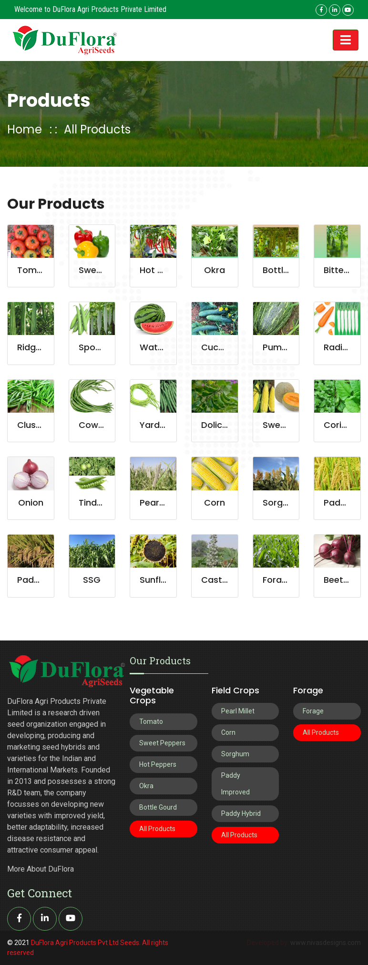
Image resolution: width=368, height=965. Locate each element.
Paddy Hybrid (241, 813)
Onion (30, 502)
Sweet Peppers (162, 743)
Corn (214, 502)
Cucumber (223, 347)
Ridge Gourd (44, 347)
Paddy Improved (235, 784)
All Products (97, 129)
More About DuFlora (40, 869)
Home (24, 129)
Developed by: (268, 942)
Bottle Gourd (158, 807)
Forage (278, 580)
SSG (92, 580)
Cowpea (97, 425)
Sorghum (282, 502)
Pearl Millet (162, 502)
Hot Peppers (166, 270)
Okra (214, 270)
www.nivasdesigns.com (325, 942)
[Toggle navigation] (345, 40)
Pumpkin (281, 347)
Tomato (34, 270)
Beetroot (343, 580)
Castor (216, 580)
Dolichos (219, 425)
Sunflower (161, 580)
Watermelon (166, 347)
